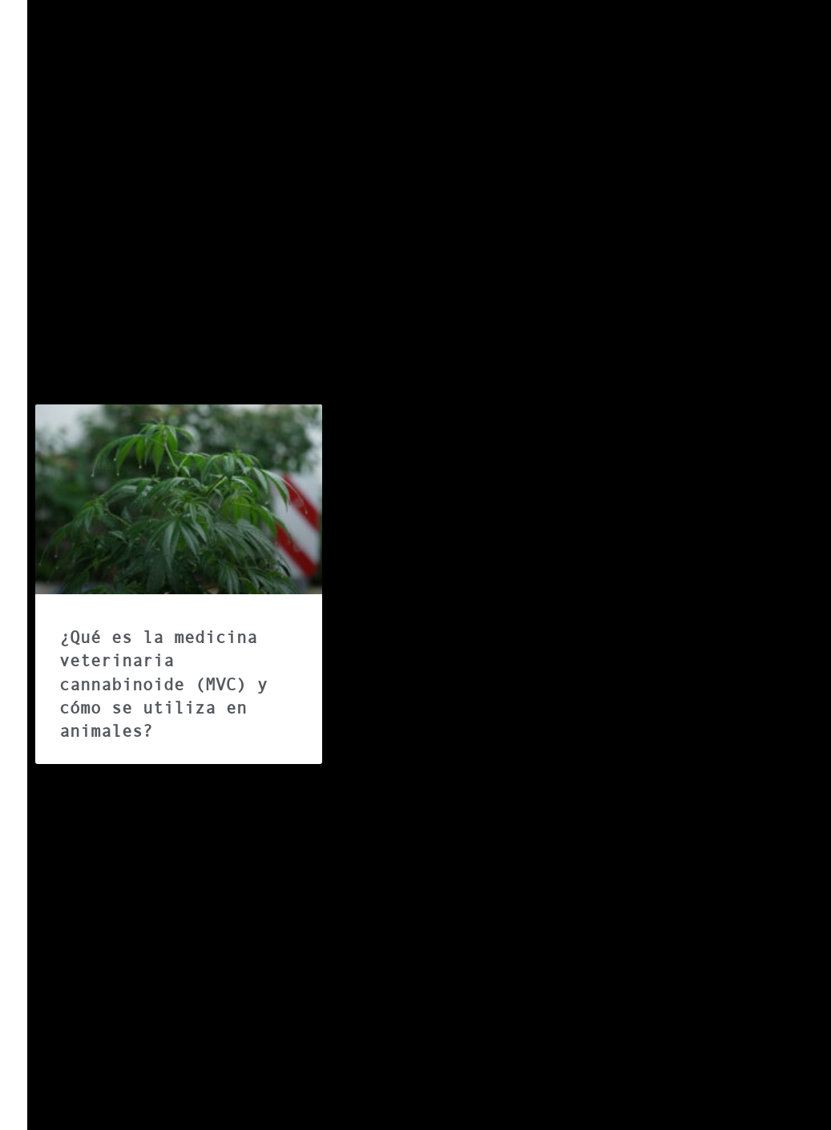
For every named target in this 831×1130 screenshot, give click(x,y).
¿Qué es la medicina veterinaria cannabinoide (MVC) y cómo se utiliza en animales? (163, 685)
